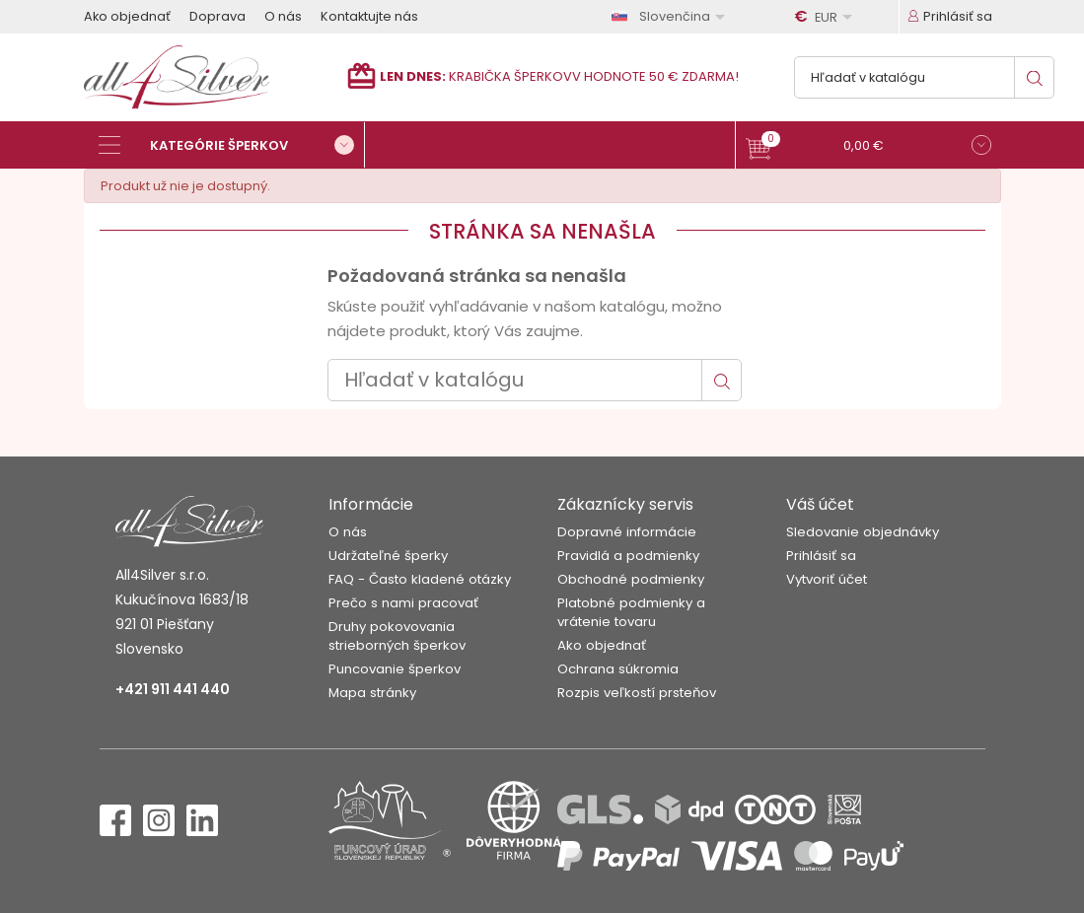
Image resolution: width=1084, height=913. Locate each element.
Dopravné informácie (626, 532)
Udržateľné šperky (388, 555)
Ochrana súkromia (618, 669)
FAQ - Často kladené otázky (419, 579)
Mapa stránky (372, 692)
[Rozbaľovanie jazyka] (672, 16)
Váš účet (820, 504)
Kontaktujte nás (369, 16)
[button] (868, 147)
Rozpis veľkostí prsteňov (636, 692)
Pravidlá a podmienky (628, 555)
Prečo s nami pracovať (403, 603)
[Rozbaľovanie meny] (826, 17)
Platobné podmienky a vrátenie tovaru (631, 612)
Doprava (217, 16)
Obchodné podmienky (630, 579)
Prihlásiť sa (821, 555)
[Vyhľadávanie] (924, 77)
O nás (283, 16)
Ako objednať (127, 16)
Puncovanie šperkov (394, 669)
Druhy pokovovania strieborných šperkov (397, 636)
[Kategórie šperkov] (232, 145)
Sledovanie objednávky (862, 532)
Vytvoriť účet (826, 579)
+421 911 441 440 (172, 689)
